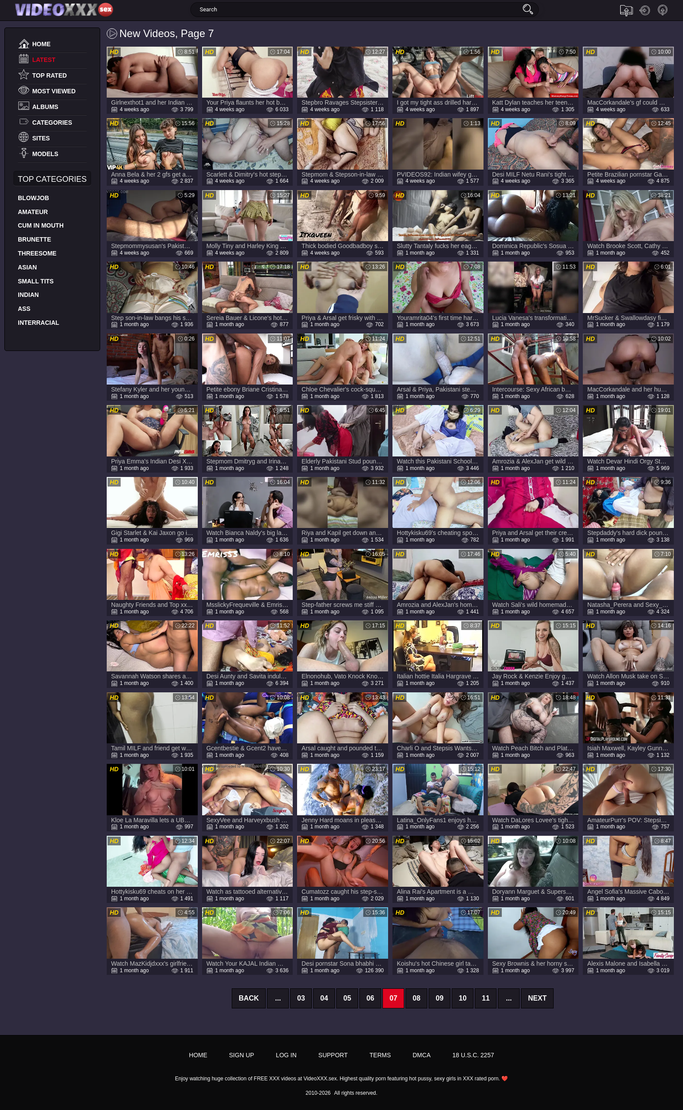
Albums (45, 106)
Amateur (33, 211)
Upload (626, 10)
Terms (380, 1055)
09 (439, 998)
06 (370, 998)
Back (249, 998)
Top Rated (49, 75)
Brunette (34, 239)
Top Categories (52, 179)
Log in (645, 10)
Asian (27, 267)
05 (347, 998)
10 (463, 998)
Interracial (38, 322)
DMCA (421, 1055)
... (278, 998)
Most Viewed (54, 91)
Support (333, 1055)
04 (324, 998)
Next (537, 998)
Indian (28, 294)
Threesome (37, 253)
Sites (41, 138)
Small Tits (36, 281)
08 (416, 998)
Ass (24, 308)
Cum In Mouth (41, 225)
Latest (43, 59)
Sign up (663, 10)
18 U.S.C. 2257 (473, 1055)
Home (41, 44)
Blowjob (33, 197)
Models (45, 153)
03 (301, 998)
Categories (52, 122)
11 (486, 998)
